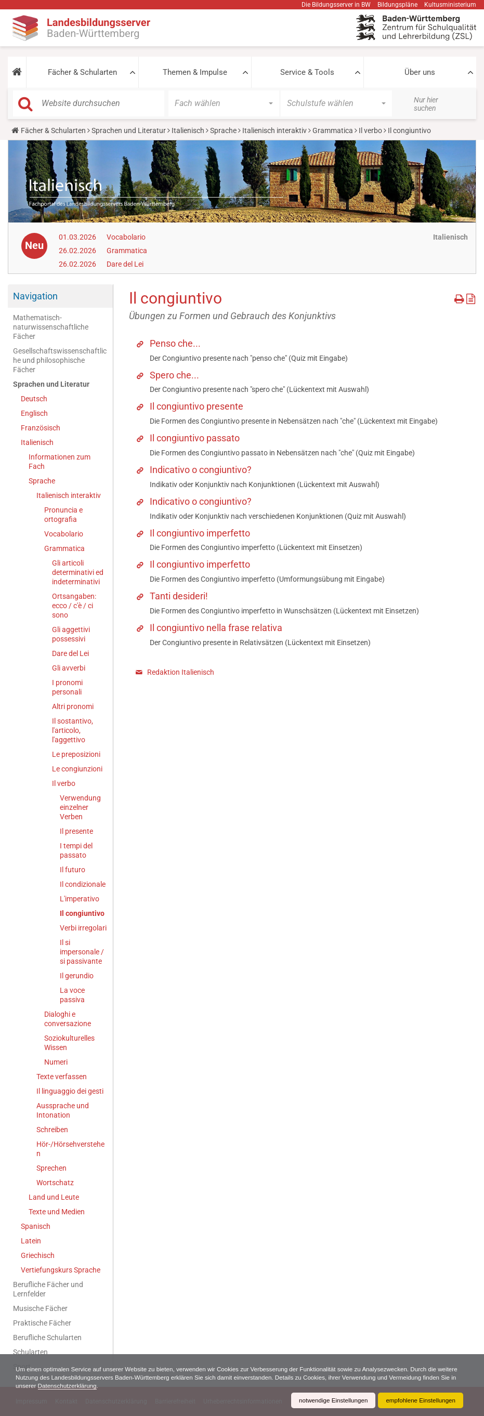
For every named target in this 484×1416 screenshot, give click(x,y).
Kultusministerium (450, 4)
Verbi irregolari (83, 928)
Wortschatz (55, 1182)
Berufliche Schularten (47, 1337)
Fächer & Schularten (82, 72)
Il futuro (72, 870)
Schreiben (52, 1129)
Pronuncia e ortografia (63, 514)
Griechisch (38, 1255)
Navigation (35, 296)
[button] (17, 72)
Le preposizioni (76, 754)
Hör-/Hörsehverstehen (70, 1149)
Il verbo (370, 130)
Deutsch (34, 399)
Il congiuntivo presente (196, 406)
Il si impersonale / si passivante (82, 951)
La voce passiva (72, 995)
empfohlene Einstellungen (419, 1400)
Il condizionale (83, 884)
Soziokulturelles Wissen (69, 1043)
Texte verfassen (61, 1076)
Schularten (30, 1352)
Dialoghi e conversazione (67, 1019)
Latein (31, 1241)
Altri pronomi (73, 706)
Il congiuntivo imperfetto (200, 533)
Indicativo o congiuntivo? (201, 469)
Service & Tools (307, 72)
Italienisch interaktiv (274, 130)
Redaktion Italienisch (180, 672)
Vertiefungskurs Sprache (60, 1270)
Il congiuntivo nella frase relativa (216, 627)
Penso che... (175, 343)
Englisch (34, 413)
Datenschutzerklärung (104, 1385)
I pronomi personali (67, 687)
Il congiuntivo (82, 913)
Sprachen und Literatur (128, 130)
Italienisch (188, 130)
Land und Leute (54, 1197)
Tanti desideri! (179, 596)
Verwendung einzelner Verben (80, 807)
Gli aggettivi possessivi (71, 634)
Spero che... (174, 375)
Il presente (76, 831)
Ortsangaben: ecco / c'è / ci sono (74, 605)
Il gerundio (77, 976)
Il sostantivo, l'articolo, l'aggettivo (72, 730)
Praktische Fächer (42, 1323)
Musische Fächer (40, 1308)
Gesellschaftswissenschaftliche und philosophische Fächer (60, 360)
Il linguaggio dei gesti (69, 1091)
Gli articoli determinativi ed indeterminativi (77, 572)
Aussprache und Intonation (62, 1110)
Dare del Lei (125, 264)
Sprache (223, 130)
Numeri (56, 1062)
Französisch (40, 428)
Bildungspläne (397, 4)
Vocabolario (126, 237)
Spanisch (35, 1226)
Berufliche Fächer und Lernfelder (48, 1289)
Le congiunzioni (77, 769)
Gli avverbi (68, 668)
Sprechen (51, 1168)
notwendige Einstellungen (329, 1400)
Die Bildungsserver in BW (336, 4)
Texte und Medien (57, 1212)
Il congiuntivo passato (195, 437)
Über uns (419, 72)
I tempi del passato (76, 850)
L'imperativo (79, 899)
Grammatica (332, 130)
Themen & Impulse (195, 72)
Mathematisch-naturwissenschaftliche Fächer (50, 326)
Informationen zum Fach (59, 461)
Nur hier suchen (426, 104)
